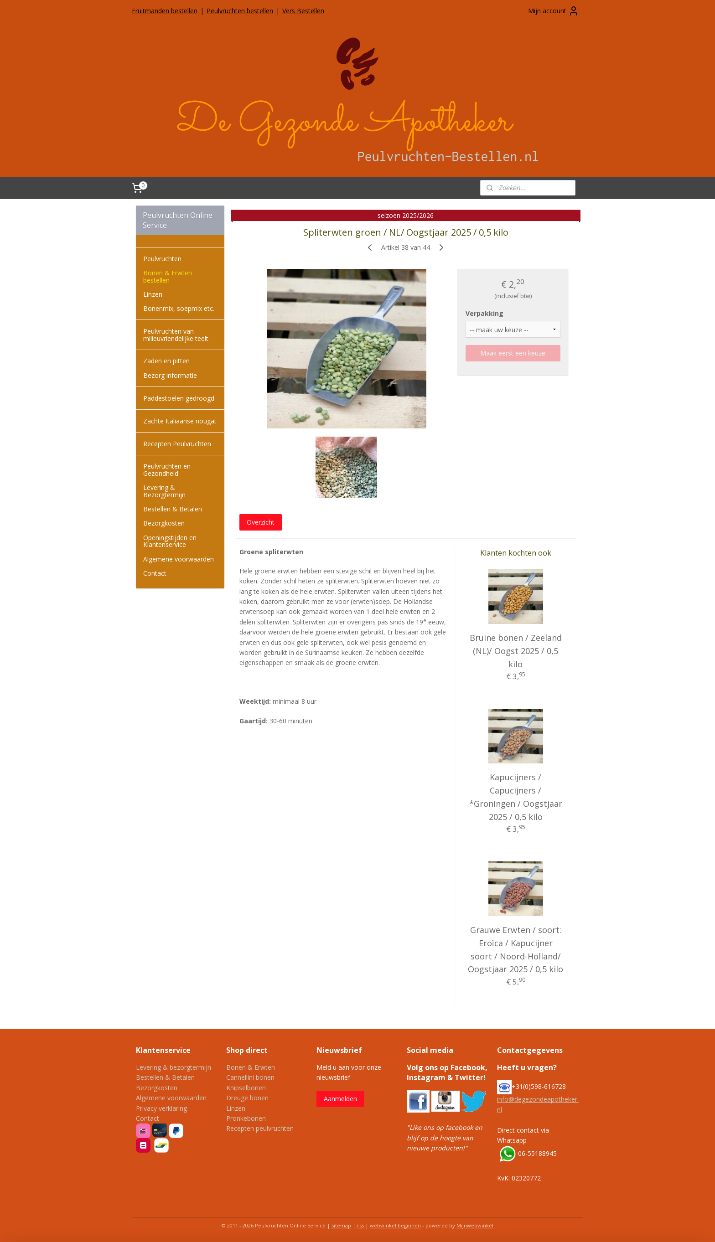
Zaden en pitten (166, 360)
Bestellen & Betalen (172, 509)
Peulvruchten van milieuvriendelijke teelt (175, 334)
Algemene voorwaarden (178, 559)
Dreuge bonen (247, 1097)
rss (360, 1225)
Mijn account (553, 10)
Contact (154, 573)
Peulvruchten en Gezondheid (167, 469)
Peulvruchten (162, 258)
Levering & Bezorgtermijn (164, 491)
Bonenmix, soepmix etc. (178, 308)
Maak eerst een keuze (512, 353)
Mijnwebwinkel (474, 1225)
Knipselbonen (246, 1087)
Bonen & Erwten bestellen (167, 276)
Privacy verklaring (161, 1108)
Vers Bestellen (303, 10)
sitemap (341, 1225)
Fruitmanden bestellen (164, 10)
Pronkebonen (246, 1118)
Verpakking (484, 313)
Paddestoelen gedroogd (178, 398)
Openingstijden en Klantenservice (170, 541)
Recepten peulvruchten (260, 1128)
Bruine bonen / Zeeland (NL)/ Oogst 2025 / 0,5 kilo (516, 651)
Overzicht (261, 522)
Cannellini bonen (250, 1077)
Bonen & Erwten (250, 1067)
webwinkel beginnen (395, 1225)
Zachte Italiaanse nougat (180, 421)
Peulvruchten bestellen (240, 10)
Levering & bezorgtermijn (173, 1067)
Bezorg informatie (170, 375)
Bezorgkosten (164, 523)
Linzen (152, 294)
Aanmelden (340, 1098)
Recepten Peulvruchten (177, 443)
